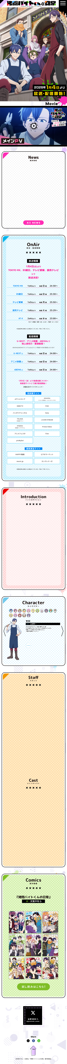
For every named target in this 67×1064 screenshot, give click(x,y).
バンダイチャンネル (20, 413)
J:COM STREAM (47, 420)
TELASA (20, 420)
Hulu (47, 413)
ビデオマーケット (47, 454)
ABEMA (18, 369)
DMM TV (20, 406)
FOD (47, 406)
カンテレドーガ (47, 461)
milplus (20, 426)
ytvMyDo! (20, 440)
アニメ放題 (17, 361)
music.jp (20, 461)
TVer (47, 433)
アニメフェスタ (20, 433)
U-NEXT (18, 353)
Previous (5, 631)
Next (62, 631)
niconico (47, 399)
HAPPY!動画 (19, 454)
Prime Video (47, 427)
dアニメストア (20, 399)
